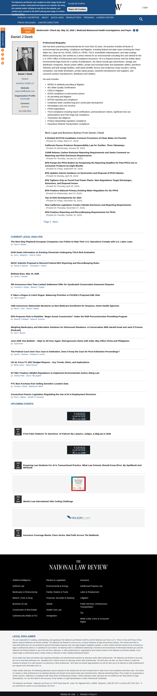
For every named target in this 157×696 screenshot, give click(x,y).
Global (49, 604)
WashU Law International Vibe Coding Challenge (48, 501)
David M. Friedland (21, 319)
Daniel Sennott (31, 365)
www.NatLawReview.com (22, 645)
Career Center (105, 17)
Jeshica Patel (19, 376)
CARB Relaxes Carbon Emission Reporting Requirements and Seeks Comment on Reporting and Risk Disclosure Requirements (87, 154)
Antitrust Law (18, 586)
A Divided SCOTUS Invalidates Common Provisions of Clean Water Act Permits (85, 138)
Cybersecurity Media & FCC (25, 616)
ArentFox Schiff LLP (25, 83)
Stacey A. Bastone (21, 266)
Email (26, 107)
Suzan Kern (18, 344)
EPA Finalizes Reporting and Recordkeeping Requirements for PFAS (80, 212)
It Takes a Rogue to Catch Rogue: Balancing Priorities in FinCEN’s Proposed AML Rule (55, 295)
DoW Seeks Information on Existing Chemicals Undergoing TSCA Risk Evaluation (53, 252)
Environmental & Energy (57, 586)
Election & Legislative (56, 580)
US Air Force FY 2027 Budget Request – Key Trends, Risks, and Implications (50, 362)
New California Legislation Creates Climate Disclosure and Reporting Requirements (88, 205)
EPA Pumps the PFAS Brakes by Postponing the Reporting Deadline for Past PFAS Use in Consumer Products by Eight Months (91, 164)
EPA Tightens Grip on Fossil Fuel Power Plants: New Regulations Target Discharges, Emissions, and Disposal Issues (88, 181)
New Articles (3, 39)
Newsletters (73, 17)
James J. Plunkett (21, 276)
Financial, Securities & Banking (60, 598)
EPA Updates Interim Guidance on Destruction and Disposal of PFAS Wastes (84, 173)
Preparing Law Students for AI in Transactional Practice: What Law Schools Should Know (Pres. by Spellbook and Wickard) (82, 466)
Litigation (84, 598)
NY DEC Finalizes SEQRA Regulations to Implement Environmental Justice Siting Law (55, 373)
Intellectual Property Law (91, 586)
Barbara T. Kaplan (38, 287)
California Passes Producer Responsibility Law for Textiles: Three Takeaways (84, 145)
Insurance (84, 580)
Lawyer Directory (48, 22)
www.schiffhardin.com (25, 91)
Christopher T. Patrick (38, 266)
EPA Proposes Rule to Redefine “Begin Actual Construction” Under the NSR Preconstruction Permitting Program (69, 316)
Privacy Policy (136, 640)
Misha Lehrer (19, 365)
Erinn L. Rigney (20, 397)
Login (145, 7)
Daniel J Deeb (25, 74)
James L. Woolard (21, 354)
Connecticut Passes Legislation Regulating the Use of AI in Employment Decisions (53, 394)
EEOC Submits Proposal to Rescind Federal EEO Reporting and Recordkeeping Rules (55, 263)
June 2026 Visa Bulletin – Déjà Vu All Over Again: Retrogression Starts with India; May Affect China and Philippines (70, 341)
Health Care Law (53, 610)
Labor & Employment (89, 592)
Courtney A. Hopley (21, 287)
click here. (51, 686)
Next (137, 30)
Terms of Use (122, 640)
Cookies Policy (18, 14)
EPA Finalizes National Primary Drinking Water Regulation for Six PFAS (81, 190)
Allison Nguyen (19, 298)
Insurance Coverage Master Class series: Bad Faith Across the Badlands (61, 535)
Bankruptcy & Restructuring (25, 592)
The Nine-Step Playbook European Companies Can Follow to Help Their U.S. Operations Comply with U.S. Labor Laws (71, 241)
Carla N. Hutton (35, 255)
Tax (81, 613)
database (92, 643)
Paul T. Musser (19, 333)
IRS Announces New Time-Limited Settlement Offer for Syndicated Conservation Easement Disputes (62, 284)
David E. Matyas (32, 309)
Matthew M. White (36, 386)
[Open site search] (141, 19)
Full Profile (25, 99)
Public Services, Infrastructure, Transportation (94, 605)
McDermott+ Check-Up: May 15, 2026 (69, 30)
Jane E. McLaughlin (33, 376)
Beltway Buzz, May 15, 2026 (25, 273)
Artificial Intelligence (22, 580)
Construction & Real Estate (25, 610)
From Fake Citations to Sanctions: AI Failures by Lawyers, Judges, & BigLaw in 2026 (67, 434)
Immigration (51, 616)
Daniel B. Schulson (37, 319)
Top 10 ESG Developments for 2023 (63, 197)
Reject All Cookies (77, 9)
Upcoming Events (22, 404)
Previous (134, 30)
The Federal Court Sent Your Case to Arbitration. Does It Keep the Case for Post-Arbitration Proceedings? (65, 351)
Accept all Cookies (76, 3)
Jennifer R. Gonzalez (35, 397)
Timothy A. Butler (20, 386)
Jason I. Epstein (20, 244)
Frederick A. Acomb (37, 354)
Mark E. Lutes (19, 309)
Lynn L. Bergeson (20, 255)
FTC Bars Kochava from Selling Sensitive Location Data (39, 383)
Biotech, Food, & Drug (23, 598)
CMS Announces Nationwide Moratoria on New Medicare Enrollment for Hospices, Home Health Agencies (65, 306)
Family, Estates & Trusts (57, 592)
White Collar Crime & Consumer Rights (94, 620)
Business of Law (20, 604)
